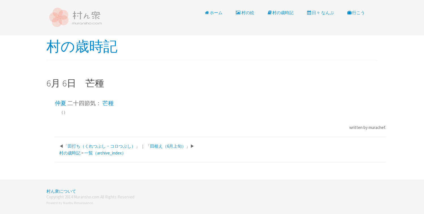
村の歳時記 (280, 12)
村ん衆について (61, 191)
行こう (356, 12)
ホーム (213, 12)
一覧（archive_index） (105, 153)
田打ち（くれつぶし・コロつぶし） (102, 146)
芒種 (108, 103)
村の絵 (244, 12)
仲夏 (60, 103)
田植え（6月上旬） (168, 146)
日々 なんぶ (320, 12)
